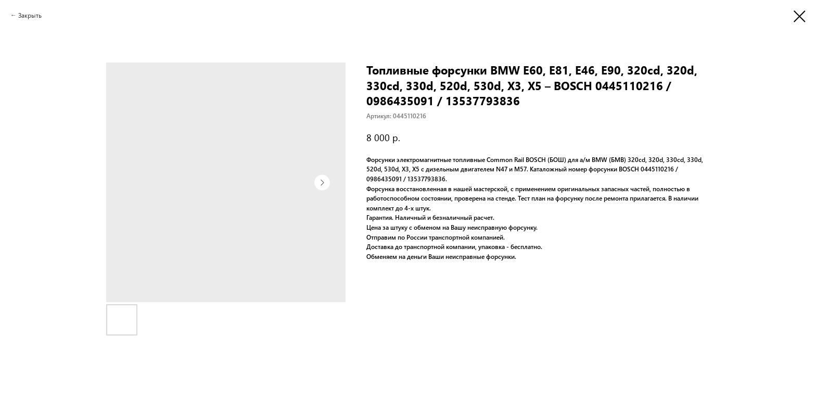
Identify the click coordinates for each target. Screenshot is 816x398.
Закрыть (30, 15)
